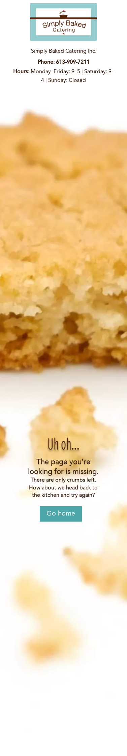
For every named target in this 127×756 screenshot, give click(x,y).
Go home (60, 513)
